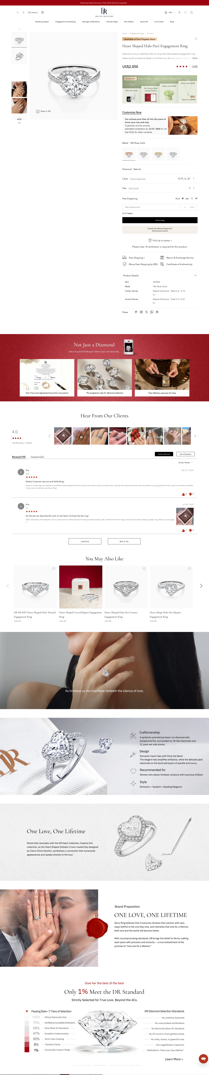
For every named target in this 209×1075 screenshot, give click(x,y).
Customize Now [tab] (132, 112)
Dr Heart (150, 33)
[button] (169, 12)
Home (124, 33)
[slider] (18, 438)
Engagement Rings (137, 33)
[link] (124, 33)
